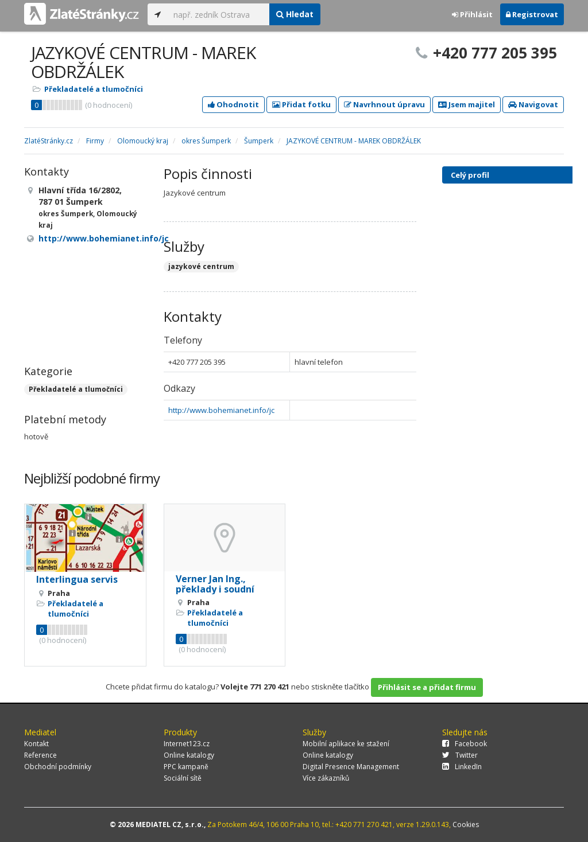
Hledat (295, 14)
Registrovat (532, 14)
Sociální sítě (183, 778)
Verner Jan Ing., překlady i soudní (215, 583)
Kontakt (36, 744)
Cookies (465, 824)
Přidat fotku (301, 104)
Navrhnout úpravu (384, 104)
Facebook (464, 744)
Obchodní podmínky (57, 766)
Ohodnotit (233, 104)
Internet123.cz (187, 744)
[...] (218, 14)
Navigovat (533, 104)
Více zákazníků (326, 778)
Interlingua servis (77, 579)
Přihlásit (472, 14)
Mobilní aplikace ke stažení (346, 744)
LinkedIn (462, 766)
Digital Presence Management (351, 766)
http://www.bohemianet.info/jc (221, 410)
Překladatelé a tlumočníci (93, 89)
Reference (40, 755)
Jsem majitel (466, 104)
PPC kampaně (186, 766)
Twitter (460, 755)
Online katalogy (189, 755)
